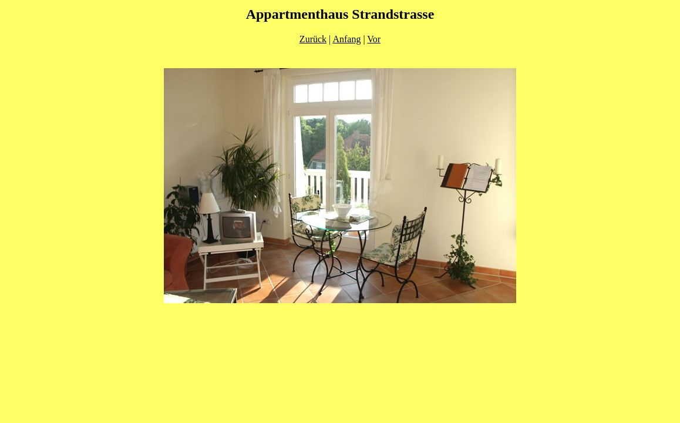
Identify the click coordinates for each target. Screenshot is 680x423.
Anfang (346, 39)
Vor (374, 39)
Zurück (312, 39)
